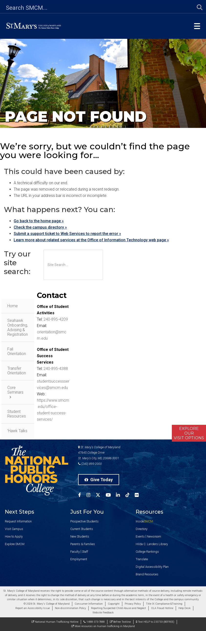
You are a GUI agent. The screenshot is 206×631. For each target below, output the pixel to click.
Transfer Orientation (16, 370)
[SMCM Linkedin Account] (120, 496)
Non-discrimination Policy (70, 608)
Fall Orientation (16, 351)
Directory (141, 529)
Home (12, 306)
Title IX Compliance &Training (164, 603)
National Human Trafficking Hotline (54, 621)
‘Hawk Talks (17, 430)
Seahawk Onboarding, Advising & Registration (17, 327)
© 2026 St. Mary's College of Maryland (47, 603)
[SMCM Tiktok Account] (130, 496)
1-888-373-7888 (94, 621)
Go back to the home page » (39, 221)
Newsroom (154, 536)
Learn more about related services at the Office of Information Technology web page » (91, 240)
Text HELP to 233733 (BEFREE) (155, 621)
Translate (142, 559)
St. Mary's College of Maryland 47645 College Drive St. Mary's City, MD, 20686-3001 (99, 452)
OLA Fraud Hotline (162, 608)
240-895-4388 (55, 368)
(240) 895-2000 (90, 464)
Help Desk (184, 608)
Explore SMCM (14, 544)
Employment (78, 559)
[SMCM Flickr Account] (139, 496)
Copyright (114, 603)
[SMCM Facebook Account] (82, 496)
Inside (144, 521)
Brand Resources (147, 574)
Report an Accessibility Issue (32, 608)
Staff (85, 551)
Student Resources (16, 413)
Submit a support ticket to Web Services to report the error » (67, 233)
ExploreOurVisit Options (189, 433)
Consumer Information (89, 603)
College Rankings (147, 551)
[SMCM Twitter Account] (101, 496)
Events (140, 536)
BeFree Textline (120, 621)
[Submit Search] (196, 8)
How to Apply (14, 536)
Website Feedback (103, 612)
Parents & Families (82, 544)
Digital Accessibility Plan (152, 567)
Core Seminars (15, 390)
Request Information (18, 521)
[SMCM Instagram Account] (91, 496)
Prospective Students (84, 521)
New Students (79, 536)
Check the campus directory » (40, 227)
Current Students (81, 529)
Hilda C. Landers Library (152, 544)
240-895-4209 (55, 319)
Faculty (75, 551)
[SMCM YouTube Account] (111, 496)
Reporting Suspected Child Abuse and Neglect (118, 608)
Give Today (98, 479)
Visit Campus (14, 529)
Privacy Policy (133, 603)
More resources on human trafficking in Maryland (103, 626)
